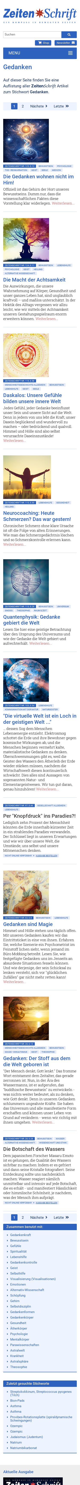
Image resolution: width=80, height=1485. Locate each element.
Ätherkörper (18, 1328)
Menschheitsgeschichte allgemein (25, 385)
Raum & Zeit (40, 610)
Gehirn (14, 1301)
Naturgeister (50, 709)
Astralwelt (17, 1350)
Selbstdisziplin (20, 1306)
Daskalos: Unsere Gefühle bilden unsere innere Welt (32, 398)
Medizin (56, 170)
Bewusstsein (19, 1240)
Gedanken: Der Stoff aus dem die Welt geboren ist (36, 1061)
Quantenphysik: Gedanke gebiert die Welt (31, 620)
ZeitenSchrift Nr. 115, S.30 (19, 502)
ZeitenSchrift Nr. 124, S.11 (19, 265)
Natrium (16, 1442)
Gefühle (15, 1246)
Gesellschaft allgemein (51, 805)
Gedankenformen (22, 1312)
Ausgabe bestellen (46, 855)
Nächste (38, 106)
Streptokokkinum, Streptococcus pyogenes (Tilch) (41, 1393)
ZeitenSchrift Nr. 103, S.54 (19, 705)
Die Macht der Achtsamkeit (34, 280)
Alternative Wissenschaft (20, 273)
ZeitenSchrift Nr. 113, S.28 (19, 606)
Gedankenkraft (20, 1235)
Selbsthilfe (17, 1273)
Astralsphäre (19, 1361)
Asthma (15, 1406)
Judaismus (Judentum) (26, 1437)
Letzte (61, 106)
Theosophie (23, 610)
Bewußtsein (46, 166)
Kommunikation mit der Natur (21, 709)
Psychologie (64, 166)
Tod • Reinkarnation (16, 170)
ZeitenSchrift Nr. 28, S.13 (19, 1044)
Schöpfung (17, 1295)
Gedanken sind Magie (28, 924)
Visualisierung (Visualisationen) (33, 1279)
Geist (34, 170)
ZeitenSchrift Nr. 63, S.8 (18, 918)
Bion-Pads (17, 1401)
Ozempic (16, 1426)
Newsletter (66, 42)
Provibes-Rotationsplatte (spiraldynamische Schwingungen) (41, 1418)
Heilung (38, 269)
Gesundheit (62, 502)
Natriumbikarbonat (23, 1448)
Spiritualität (18, 1251)
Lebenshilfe (64, 265)
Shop (43, 42)
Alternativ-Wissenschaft (27, 1290)
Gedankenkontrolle (23, 1262)
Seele (45, 170)
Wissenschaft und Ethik (53, 1143)
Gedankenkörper (21, 1317)
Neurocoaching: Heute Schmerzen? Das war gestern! (37, 516)
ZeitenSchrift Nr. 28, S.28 (19, 1138)
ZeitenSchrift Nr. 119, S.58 (19, 381)
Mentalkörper (19, 1339)
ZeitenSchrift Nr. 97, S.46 (19, 805)
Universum (63, 606)
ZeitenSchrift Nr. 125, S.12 (19, 166)
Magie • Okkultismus (16, 1052)
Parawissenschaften (24, 1345)
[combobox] (32, 34)
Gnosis (9, 610)
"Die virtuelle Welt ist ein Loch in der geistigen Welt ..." (39, 719)
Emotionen (18, 1284)
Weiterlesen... (63, 203)
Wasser (60, 1138)
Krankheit (17, 1356)
